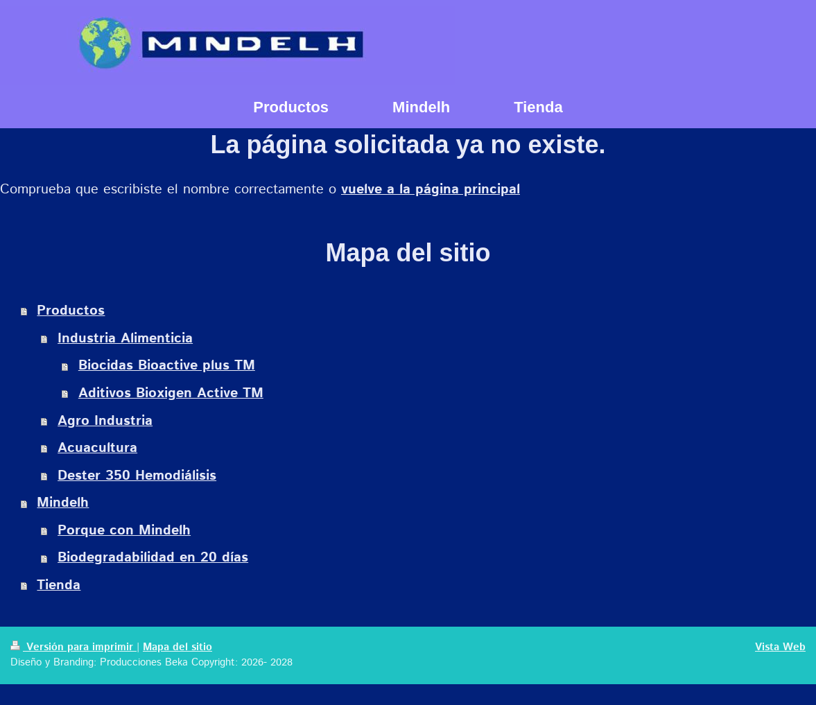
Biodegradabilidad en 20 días (153, 558)
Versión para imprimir (73, 647)
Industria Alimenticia (125, 339)
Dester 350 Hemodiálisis (137, 476)
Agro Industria (105, 421)
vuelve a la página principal (430, 190)
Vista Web (780, 647)
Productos (71, 311)
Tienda (58, 585)
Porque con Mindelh (124, 531)
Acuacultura (97, 448)
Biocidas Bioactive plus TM (166, 366)
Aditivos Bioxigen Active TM (170, 393)
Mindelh (63, 503)
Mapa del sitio (177, 647)
